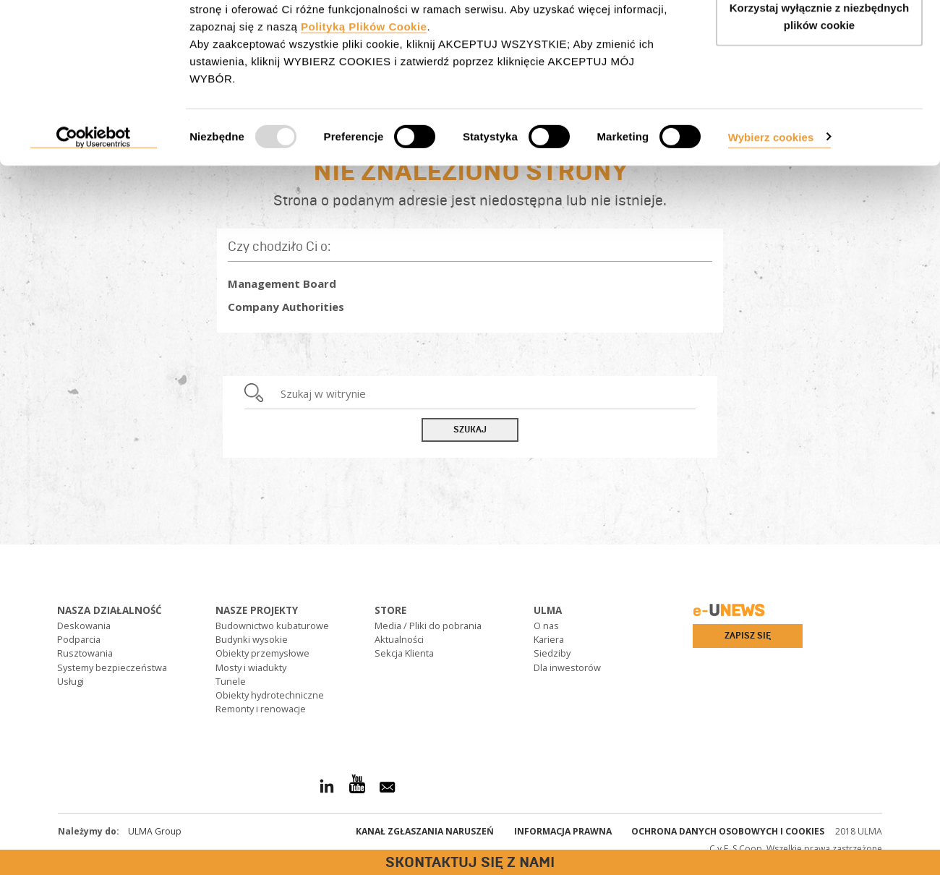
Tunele (230, 681)
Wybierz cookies (771, 214)
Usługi (70, 681)
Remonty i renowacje (260, 708)
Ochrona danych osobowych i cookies (727, 831)
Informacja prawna (563, 831)
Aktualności (399, 639)
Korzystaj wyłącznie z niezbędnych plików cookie (819, 94)
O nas (546, 625)
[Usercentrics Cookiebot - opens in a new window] (93, 215)
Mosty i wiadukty (250, 667)
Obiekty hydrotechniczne (269, 694)
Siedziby (552, 653)
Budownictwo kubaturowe (272, 625)
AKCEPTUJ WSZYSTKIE (819, 38)
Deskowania (84, 625)
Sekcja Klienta (404, 653)
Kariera (549, 639)
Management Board (282, 283)
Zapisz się (748, 636)
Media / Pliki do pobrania (428, 625)
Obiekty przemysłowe (262, 653)
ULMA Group (154, 831)
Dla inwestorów (567, 667)
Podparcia (79, 639)
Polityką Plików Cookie (364, 104)
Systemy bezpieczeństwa (112, 667)
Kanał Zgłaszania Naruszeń (425, 831)
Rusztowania (85, 653)
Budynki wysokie (251, 639)
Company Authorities (286, 306)
